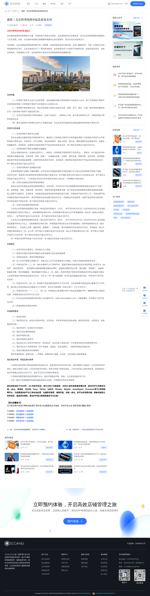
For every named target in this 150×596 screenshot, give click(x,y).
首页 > (10, 11)
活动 (62, 4)
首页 (28, 4)
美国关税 (131, 202)
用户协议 (84, 566)
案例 (44, 4)
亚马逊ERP (45, 563)
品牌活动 (104, 570)
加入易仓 (104, 574)
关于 (69, 4)
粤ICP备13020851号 (84, 593)
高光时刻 (104, 563)
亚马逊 (116, 210)
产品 (36, 4)
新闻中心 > (17, 11)
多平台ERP (45, 559)
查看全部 (138, 18)
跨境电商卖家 (119, 202)
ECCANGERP (133, 206)
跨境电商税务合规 (132, 214)
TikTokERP (45, 574)
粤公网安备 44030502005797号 (103, 593)
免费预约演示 (138, 4)
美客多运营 (118, 214)
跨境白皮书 (65, 559)
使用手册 (84, 559)
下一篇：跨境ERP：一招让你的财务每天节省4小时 (84, 429)
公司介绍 (104, 559)
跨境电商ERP (119, 206)
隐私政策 (84, 563)
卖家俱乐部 (65, 566)
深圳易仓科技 (10, 554)
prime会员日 (125, 218)
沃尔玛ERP (45, 566)
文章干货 (64, 563)
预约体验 (75, 521)
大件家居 (126, 210)
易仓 (115, 218)
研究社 (53, 4)
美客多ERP (45, 570)
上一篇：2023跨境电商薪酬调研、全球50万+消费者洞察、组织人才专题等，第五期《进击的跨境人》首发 (45, 429)
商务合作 (64, 570)
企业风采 (104, 566)
